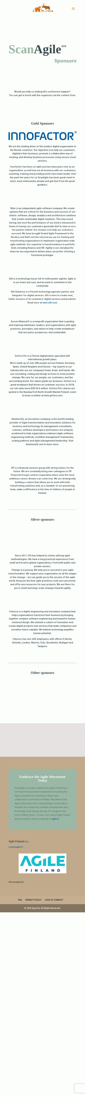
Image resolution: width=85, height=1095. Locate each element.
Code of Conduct (54, 900)
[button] (43, 736)
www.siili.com (50, 302)
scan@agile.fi (15, 847)
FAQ (20, 900)
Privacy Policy (33, 900)
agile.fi (55, 819)
